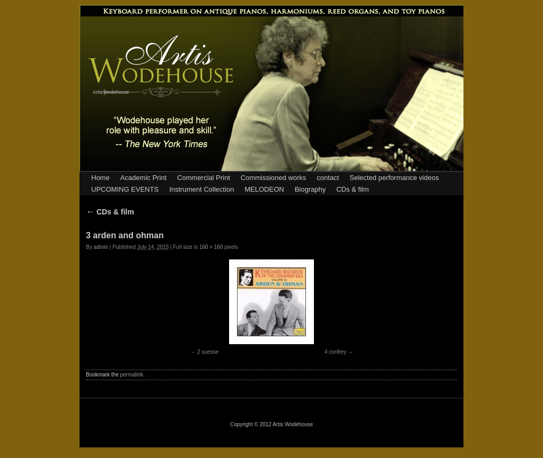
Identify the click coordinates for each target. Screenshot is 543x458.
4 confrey (335, 352)
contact (328, 178)
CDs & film (352, 189)
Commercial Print (203, 178)
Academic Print (143, 178)
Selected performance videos (394, 178)
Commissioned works (273, 178)
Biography (310, 189)
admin (100, 247)
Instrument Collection (201, 189)
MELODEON (264, 189)
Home (100, 178)
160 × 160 (211, 247)
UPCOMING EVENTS (125, 189)
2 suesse (207, 352)
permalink (131, 375)
